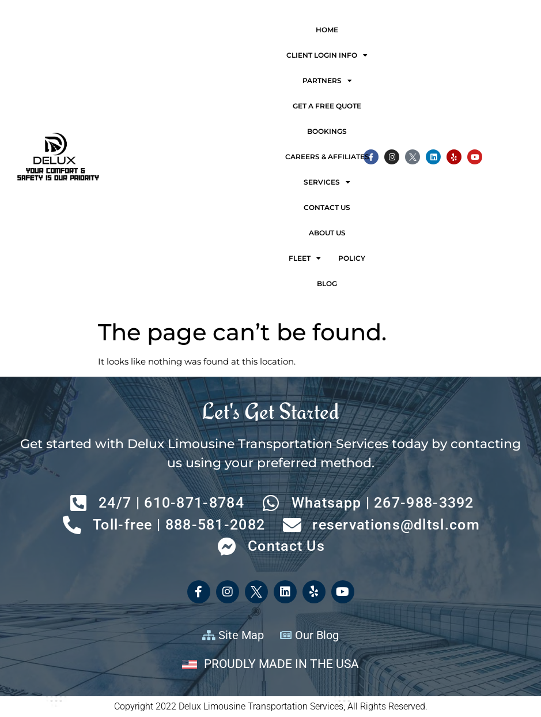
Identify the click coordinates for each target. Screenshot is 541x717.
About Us (327, 232)
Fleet (305, 258)
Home (327, 29)
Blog (327, 283)
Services (327, 182)
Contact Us (327, 207)
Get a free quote (327, 106)
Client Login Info (327, 55)
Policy (351, 258)
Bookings (327, 131)
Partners (327, 81)
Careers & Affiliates (327, 156)
